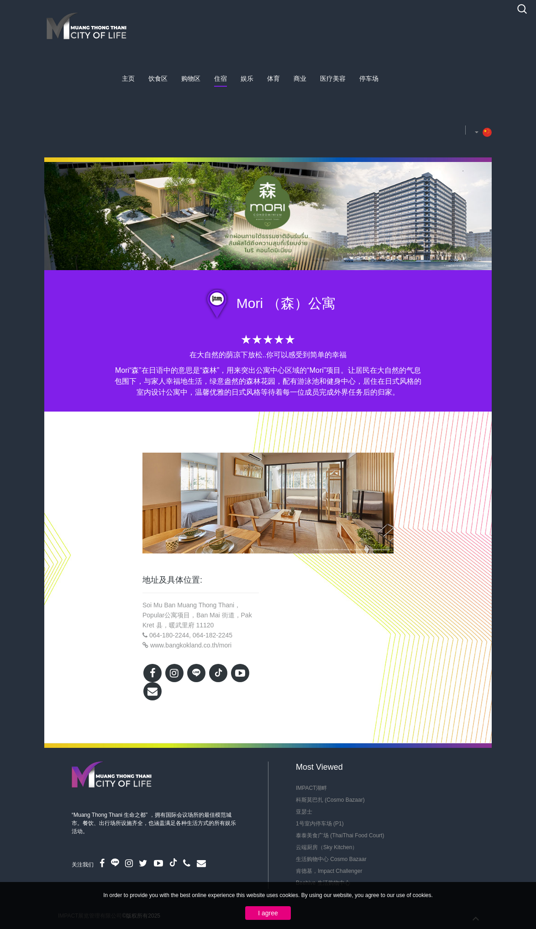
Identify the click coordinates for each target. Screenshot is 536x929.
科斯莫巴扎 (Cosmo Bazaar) (330, 800)
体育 (273, 78)
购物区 (190, 78)
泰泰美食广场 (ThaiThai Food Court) (340, 835)
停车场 (368, 78)
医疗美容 (333, 78)
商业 (300, 78)
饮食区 (158, 78)
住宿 (220, 78)
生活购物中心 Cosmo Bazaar (331, 859)
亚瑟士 (304, 812)
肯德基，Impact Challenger (329, 871)
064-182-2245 (212, 635)
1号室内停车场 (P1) (320, 823)
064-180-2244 (169, 635)
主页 (128, 78)
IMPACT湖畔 (311, 788)
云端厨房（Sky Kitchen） (326, 847)
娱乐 (247, 78)
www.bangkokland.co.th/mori (190, 645)
